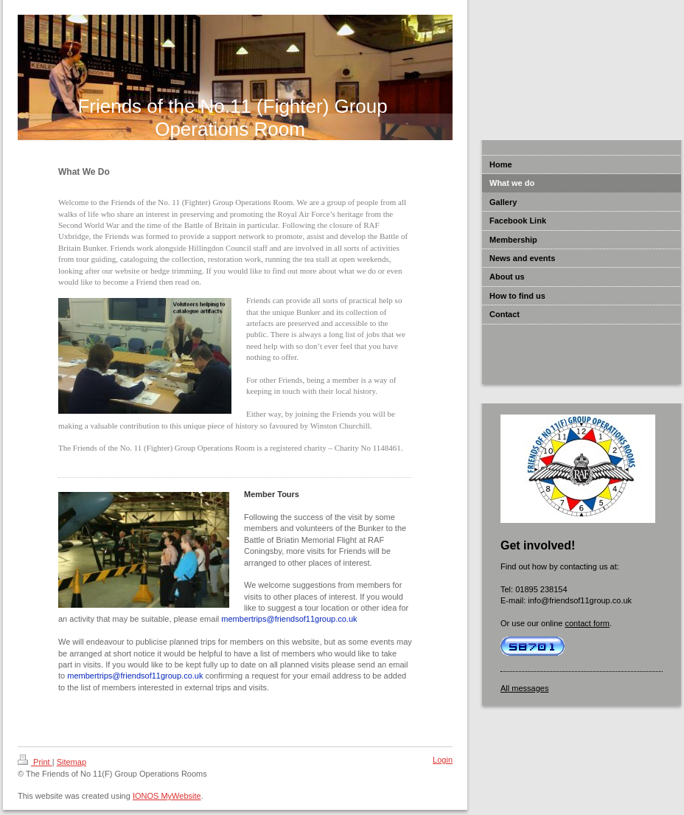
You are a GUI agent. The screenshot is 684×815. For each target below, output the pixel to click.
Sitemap (71, 761)
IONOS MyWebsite (167, 795)
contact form (587, 623)
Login (443, 759)
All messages (524, 688)
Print (35, 761)
